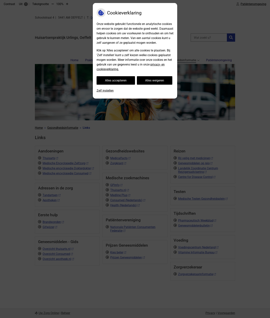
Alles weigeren (154, 80)
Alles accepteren (116, 80)
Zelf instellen (105, 90)
